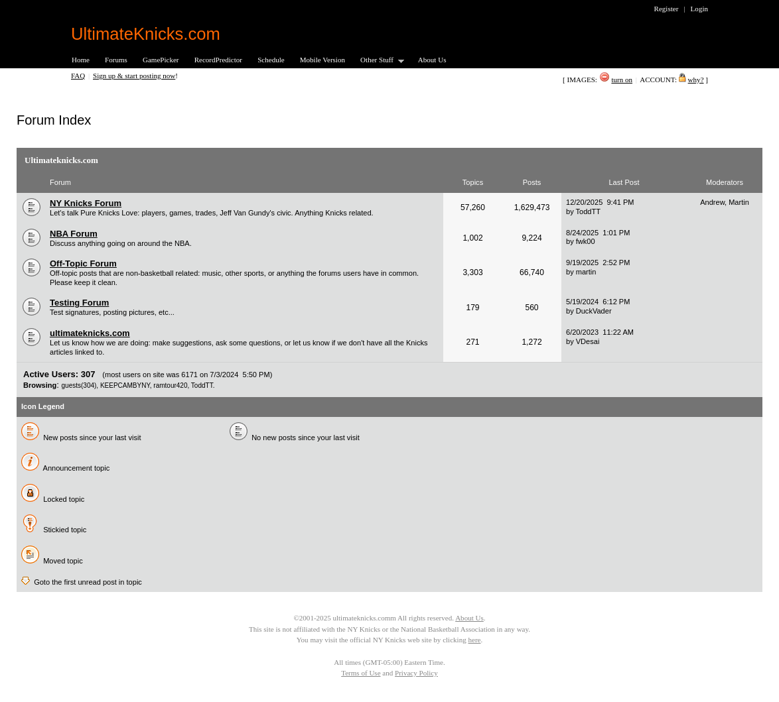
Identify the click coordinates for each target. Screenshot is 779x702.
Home (81, 60)
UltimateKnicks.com (145, 34)
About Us (432, 60)
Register (666, 9)
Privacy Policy (416, 673)
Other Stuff (378, 61)
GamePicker (161, 60)
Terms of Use (360, 673)
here (474, 640)
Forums (116, 60)
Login (699, 9)
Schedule (271, 60)
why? (696, 80)
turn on (621, 80)
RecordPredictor (218, 60)
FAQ (78, 76)
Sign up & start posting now (134, 76)
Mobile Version (322, 60)
